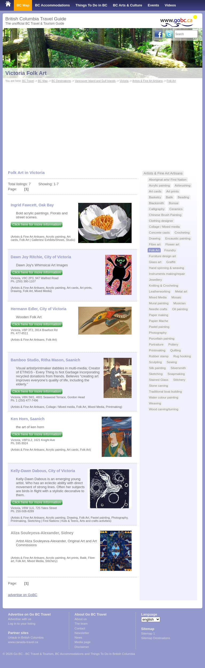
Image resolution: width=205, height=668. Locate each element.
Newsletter (81, 633)
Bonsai (174, 203)
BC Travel (28, 80)
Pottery (173, 344)
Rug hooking (182, 356)
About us (80, 619)
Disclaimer (81, 646)
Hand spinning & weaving (166, 268)
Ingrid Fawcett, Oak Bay (32, 205)
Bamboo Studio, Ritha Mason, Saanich (45, 360)
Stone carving (158, 385)
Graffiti (170, 262)
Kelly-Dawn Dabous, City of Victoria (43, 471)
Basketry (155, 197)
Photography (158, 332)
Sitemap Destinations (155, 638)
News (78, 637)
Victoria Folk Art (26, 73)
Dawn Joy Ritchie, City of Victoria (41, 257)
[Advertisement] (102, 123)
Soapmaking (176, 373)
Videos (170, 5)
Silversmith (178, 368)
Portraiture (156, 344)
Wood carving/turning (163, 409)
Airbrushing (183, 185)
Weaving (155, 403)
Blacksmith (156, 203)
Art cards (155, 191)
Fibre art (154, 244)
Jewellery (155, 279)
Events (153, 5)
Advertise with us (19, 619)
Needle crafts (158, 309)
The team (81, 623)
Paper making (158, 315)
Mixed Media (158, 297)
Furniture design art (162, 256)
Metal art (181, 291)
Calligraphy (156, 209)
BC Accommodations (52, 5)
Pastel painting (159, 326)
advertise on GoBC (22, 595)
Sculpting (155, 362)
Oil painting (180, 309)
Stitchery (179, 379)
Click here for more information (36, 224)
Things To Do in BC (91, 5)
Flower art (172, 244)
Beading (183, 197)
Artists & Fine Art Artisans (147, 80)
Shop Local (14, 16)
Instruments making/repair (167, 273)
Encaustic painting (178, 238)
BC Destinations (61, 80)
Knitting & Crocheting (163, 285)
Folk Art (171, 80)
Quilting (175, 350)
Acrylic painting (159, 185)
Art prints (172, 191)
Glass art (155, 262)
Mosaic (176, 297)
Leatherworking (159, 291)
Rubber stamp (158, 356)
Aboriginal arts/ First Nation (168, 179)
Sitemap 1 (148, 633)
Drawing (154, 238)
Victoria (124, 80)
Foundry (170, 250)
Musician (179, 303)
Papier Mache (158, 320)
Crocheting (182, 232)
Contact (79, 628)
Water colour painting (163, 397)
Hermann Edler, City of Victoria (38, 309)
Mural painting (158, 303)
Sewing (172, 362)
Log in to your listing (21, 623)
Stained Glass (158, 379)
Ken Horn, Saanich (28, 419)
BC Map (23, 5)
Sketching (156, 373)
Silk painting (157, 368)
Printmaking (157, 350)
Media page (82, 642)
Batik (169, 197)
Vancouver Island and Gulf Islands (95, 80)
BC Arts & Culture (127, 5)
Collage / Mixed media (164, 226)
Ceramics (176, 209)
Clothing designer (161, 220)
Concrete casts (159, 232)
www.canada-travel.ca (23, 642)
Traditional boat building (165, 391)
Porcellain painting (161, 338)
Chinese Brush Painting (165, 215)
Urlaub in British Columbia (26, 637)
